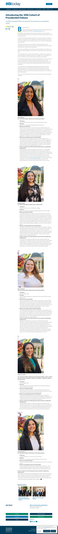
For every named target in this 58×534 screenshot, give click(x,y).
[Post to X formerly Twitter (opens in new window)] (8, 29)
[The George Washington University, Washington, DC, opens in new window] (9, 529)
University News (15, 9)
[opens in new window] (31, 522)
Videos (44, 9)
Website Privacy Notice (48, 527)
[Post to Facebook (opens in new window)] (6, 29)
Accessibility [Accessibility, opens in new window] (34, 530)
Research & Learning (22, 9)
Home (7, 11)
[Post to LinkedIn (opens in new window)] (9, 29)
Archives (48, 9)
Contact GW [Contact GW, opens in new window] (30, 530)
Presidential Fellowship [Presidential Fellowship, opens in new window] (37, 31)
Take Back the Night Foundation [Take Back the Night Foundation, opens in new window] (34, 157)
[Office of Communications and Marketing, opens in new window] (39, 505)
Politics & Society (30, 9)
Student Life (8, 9)
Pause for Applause (38, 9)
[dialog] (47, 529)
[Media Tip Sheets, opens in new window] (41, 517)
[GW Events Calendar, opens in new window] (41, 514)
